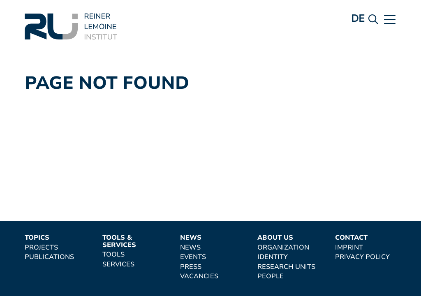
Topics (37, 238)
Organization (283, 248)
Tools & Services (119, 241)
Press (190, 267)
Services (118, 264)
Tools (113, 255)
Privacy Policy (362, 257)
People (270, 276)
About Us (275, 238)
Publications (49, 257)
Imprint (349, 248)
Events (193, 257)
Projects (41, 248)
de (358, 18)
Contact (351, 238)
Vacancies (199, 276)
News (190, 238)
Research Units (286, 267)
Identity (272, 257)
